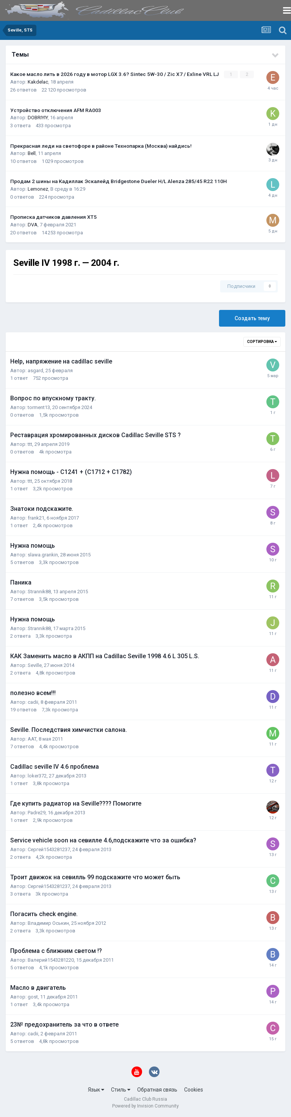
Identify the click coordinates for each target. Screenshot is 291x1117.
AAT (32, 738)
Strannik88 (39, 591)
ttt (30, 444)
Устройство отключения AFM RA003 (55, 110)
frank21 (36, 517)
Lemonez (38, 189)
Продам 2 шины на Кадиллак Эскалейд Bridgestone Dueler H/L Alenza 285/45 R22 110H (118, 181)
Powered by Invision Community (145, 1106)
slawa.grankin (43, 554)
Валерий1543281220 (51, 959)
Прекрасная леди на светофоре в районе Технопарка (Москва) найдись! (101, 145)
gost (33, 996)
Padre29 (36, 812)
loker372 (37, 775)
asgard (35, 370)
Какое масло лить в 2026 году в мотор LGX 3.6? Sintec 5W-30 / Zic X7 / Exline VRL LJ (115, 74)
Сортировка (262, 341)
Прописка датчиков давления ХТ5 (53, 217)
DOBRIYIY (38, 117)
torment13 (39, 407)
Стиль (120, 1090)
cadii (33, 702)
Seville (35, 665)
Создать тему (252, 318)
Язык (96, 1090)
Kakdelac (38, 82)
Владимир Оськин (48, 923)
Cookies (193, 1090)
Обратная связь (157, 1090)
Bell (32, 153)
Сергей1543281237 (49, 849)
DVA (33, 225)
